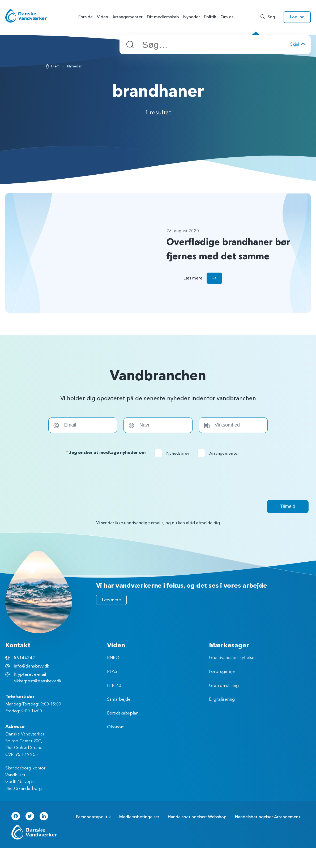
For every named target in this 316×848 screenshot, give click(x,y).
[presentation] (158, 478)
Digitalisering (222, 700)
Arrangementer (219, 453)
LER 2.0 (114, 686)
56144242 (24, 658)
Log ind (297, 17)
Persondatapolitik (93, 817)
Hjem (55, 66)
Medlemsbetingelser (139, 817)
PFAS (112, 672)
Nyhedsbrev (173, 453)
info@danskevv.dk (31, 666)
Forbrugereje (222, 672)
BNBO (113, 658)
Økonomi (116, 727)
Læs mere (111, 600)
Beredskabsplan (122, 713)
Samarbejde (118, 700)
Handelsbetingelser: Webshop (197, 817)
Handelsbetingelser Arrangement (267, 817)
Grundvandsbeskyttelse (231, 658)
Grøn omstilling (224, 686)
